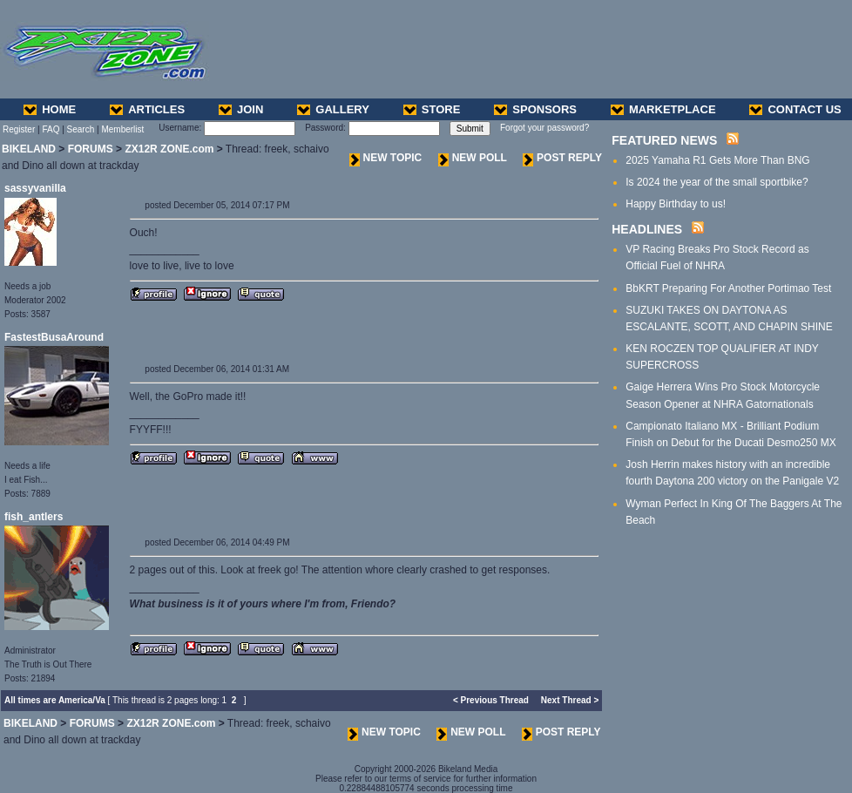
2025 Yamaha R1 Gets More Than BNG (717, 160)
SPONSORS (535, 109)
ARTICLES (147, 109)
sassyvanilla (35, 188)
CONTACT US (795, 109)
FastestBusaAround (54, 337)
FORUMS (90, 149)
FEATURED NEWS (664, 140)
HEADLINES (647, 229)
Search (81, 129)
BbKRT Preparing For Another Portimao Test (728, 288)
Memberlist (122, 129)
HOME (50, 109)
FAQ (50, 129)
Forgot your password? (544, 127)
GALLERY (333, 109)
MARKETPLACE (663, 109)
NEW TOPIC (386, 158)
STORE (432, 109)
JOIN (241, 109)
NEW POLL (472, 158)
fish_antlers (33, 517)
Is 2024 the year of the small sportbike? (716, 182)
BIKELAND (29, 149)
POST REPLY (562, 158)
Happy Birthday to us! (675, 204)
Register (19, 129)
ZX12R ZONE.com (169, 149)
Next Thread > (569, 700)
